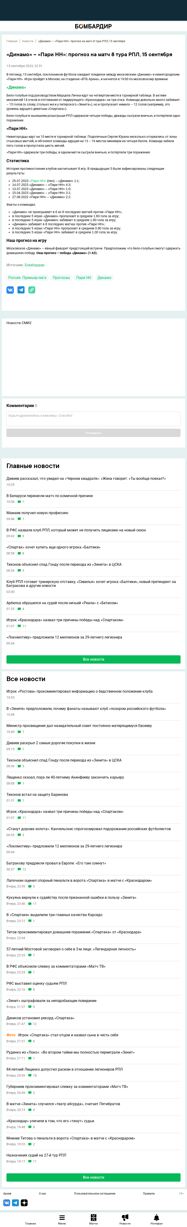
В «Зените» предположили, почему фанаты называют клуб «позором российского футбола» (86, 709)
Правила (149, 1193)
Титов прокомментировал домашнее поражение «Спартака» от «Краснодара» (74, 932)
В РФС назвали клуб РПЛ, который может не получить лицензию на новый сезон (76, 530)
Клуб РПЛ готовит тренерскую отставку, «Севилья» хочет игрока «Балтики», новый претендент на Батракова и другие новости (91, 584)
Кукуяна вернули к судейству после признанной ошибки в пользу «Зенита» (71, 898)
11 (24, 626)
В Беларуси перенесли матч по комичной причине (49, 496)
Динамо (104, 277)
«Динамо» (16, 87)
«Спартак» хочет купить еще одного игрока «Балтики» (53, 547)
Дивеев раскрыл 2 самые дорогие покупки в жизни (50, 743)
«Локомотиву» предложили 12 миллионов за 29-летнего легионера (64, 637)
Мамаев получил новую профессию (37, 513)
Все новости (93, 659)
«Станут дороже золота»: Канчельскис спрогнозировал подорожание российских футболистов (88, 829)
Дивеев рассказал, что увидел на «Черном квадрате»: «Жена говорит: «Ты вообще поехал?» (86, 479)
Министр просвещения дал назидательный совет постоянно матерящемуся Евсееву (79, 726)
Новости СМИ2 (18, 323)
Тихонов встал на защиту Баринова (37, 795)
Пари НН (83, 277)
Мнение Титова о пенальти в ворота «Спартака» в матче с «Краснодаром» (70, 1138)
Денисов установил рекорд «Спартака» (40, 1018)
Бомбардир (35, 265)
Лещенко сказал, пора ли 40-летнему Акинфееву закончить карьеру (65, 777)
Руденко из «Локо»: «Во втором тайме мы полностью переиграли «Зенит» (70, 1052)
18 (35, 1075)
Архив (7, 1193)
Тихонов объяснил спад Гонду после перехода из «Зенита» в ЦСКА (64, 564)
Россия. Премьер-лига (27, 277)
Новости (27, 41)
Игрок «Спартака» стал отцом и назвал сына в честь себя (62, 1035)
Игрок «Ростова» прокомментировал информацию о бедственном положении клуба (79, 691)
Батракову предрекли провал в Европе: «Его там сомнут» (56, 863)
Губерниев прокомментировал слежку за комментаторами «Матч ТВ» (67, 1087)
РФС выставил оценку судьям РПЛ (36, 983)
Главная (12, 41)
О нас (42, 1193)
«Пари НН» (37, 181)
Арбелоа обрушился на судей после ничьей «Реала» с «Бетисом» (62, 603)
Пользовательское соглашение (94, 1193)
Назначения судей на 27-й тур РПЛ (36, 1155)
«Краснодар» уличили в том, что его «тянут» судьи (50, 1121)
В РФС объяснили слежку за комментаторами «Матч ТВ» (56, 966)
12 (24, 869)
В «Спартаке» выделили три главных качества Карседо (54, 915)
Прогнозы (61, 277)
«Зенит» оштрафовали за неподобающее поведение (51, 1001)
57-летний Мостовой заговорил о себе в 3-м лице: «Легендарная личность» (71, 949)
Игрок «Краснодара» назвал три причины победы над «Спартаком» (65, 620)
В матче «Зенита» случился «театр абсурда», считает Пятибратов (63, 1104)
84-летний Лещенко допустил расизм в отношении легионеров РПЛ (64, 1069)
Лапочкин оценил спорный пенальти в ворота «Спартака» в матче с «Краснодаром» (79, 881)
